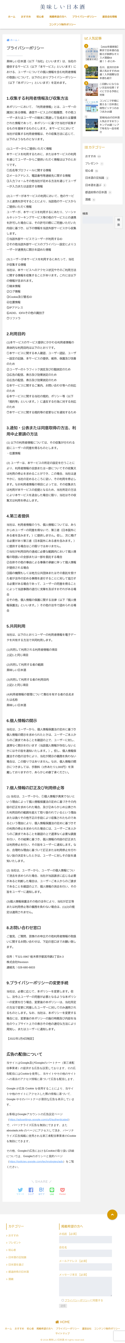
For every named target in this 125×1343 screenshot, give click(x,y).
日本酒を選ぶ (96, 187)
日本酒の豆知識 (97, 180)
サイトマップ (63, 1333)
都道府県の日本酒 (98, 194)
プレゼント (94, 165)
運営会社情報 (109, 16)
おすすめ (26, 16)
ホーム (11, 16)
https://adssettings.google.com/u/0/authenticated (39, 1119)
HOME (62, 1322)
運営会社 (86, 1328)
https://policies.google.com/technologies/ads (36, 1161)
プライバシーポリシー (84, 16)
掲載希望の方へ (58, 16)
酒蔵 (90, 201)
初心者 (40, 16)
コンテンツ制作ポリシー (62, 24)
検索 (85, 215)
